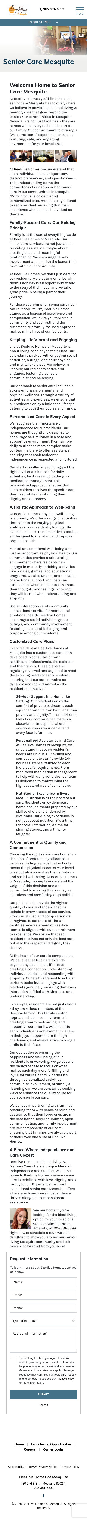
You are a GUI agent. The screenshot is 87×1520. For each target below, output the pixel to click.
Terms (43, 1405)
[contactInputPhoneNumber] (43, 1308)
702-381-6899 (53, 9)
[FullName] (43, 1282)
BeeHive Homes (27, 169)
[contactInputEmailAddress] (43, 1295)
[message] (43, 1341)
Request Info (43, 22)
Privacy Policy (65, 1378)
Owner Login (53, 1449)
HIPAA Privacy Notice (42, 1467)
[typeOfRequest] (43, 1320)
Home (19, 1444)
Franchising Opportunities (51, 1444)
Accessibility (16, 1467)
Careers (30, 1449)
